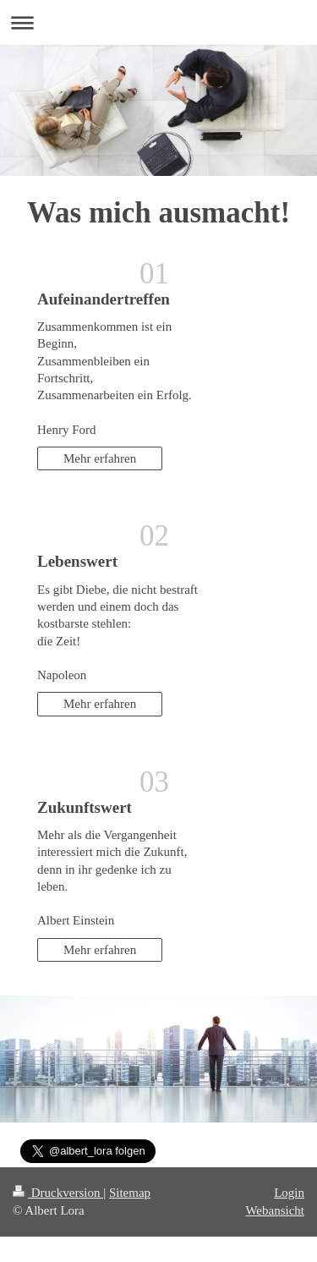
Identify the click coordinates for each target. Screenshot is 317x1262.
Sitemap (129, 1192)
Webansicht (274, 1210)
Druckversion (58, 1192)
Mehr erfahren (99, 458)
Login (289, 1192)
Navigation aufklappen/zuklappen (158, 22)
